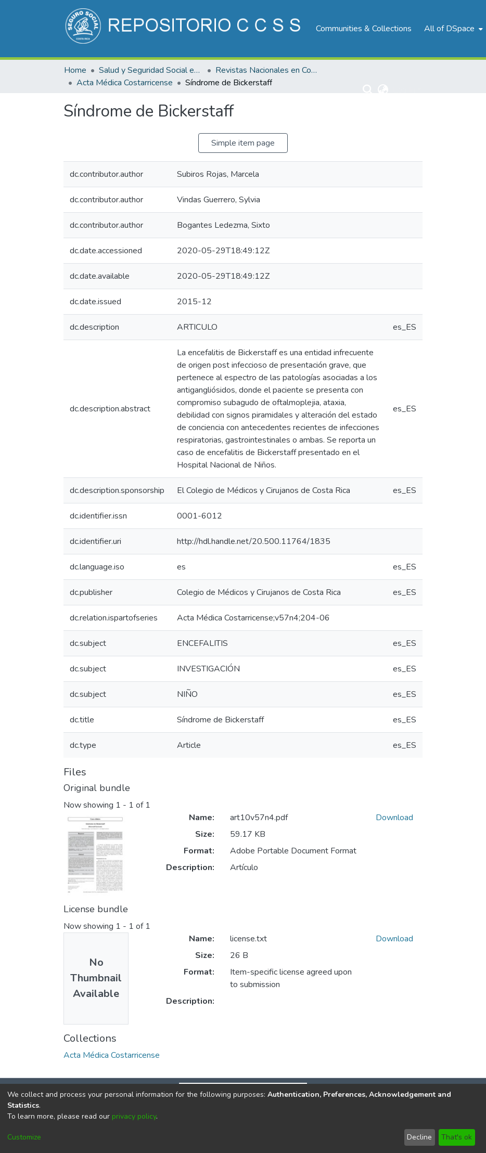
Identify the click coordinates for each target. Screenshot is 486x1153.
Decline (419, 1137)
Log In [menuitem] (404, 90)
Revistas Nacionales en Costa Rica (267, 70)
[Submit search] (368, 90)
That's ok (456, 1137)
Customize (24, 1137)
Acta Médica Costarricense (124, 82)
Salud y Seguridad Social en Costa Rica (151, 70)
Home (75, 70)
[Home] (184, 28)
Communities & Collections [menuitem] (364, 28)
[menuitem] (452, 28)
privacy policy (134, 1116)
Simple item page (243, 143)
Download (394, 817)
